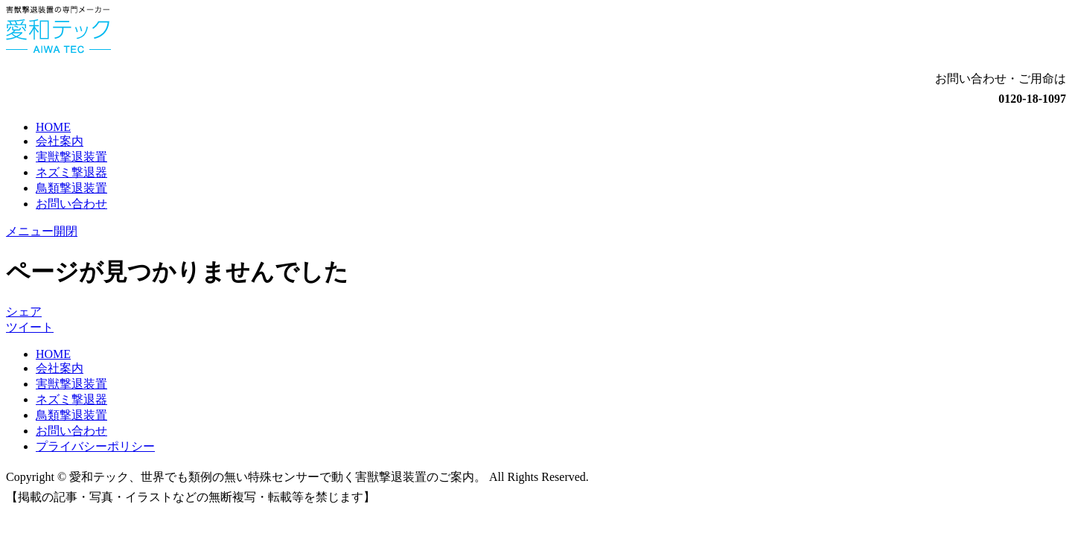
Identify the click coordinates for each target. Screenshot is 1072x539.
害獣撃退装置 (71, 156)
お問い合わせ (71, 203)
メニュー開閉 (41, 231)
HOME (53, 127)
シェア (24, 311)
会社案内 (59, 141)
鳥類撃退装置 (71, 188)
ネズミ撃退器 (71, 172)
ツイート (30, 327)
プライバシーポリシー (95, 446)
